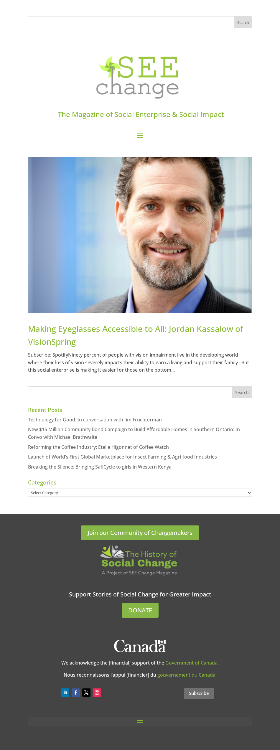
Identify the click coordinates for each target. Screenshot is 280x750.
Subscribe (199, 693)
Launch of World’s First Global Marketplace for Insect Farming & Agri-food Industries (122, 457)
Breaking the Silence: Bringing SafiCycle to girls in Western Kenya (100, 467)
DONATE (140, 610)
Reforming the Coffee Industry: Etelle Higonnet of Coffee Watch (98, 447)
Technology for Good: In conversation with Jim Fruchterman (95, 419)
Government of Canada (191, 663)
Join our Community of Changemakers (140, 533)
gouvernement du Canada (186, 675)
